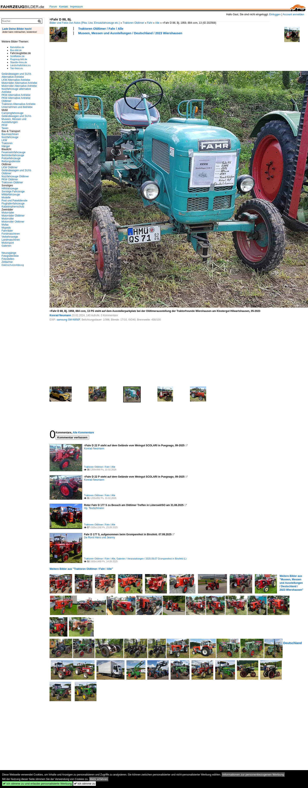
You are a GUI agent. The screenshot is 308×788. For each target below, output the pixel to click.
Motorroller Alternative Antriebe (19, 85)
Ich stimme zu (84, 783)
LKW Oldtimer (10, 167)
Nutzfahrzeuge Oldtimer (15, 176)
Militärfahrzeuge (11, 194)
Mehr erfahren (99, 779)
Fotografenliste (10, 255)
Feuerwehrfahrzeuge (13, 152)
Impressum (76, 6)
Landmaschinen (11, 239)
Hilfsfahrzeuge (10, 188)
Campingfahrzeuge (12, 113)
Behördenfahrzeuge (13, 155)
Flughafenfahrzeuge (13, 203)
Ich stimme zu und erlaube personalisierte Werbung (37, 783)
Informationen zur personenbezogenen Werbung (253, 774)
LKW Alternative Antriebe (16, 79)
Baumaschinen (10, 134)
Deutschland (292, 643)
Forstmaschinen (11, 233)
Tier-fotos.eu (16, 68)
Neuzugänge (9, 252)
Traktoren (7, 143)
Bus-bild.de (16, 50)
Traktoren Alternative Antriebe (19, 104)
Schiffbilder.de (17, 56)
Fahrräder (7, 230)
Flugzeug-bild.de (18, 59)
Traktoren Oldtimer (133, 22)
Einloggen (275, 14)
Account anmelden (293, 14)
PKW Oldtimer (10, 179)
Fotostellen (8, 258)
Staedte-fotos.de (18, 62)
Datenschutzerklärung (13, 265)
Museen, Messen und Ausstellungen (14, 121)
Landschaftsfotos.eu (20, 65)
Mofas (5, 224)
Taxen (5, 128)
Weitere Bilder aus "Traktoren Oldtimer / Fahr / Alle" (81, 568)
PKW (4, 125)
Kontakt (63, 6)
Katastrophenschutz (13, 206)
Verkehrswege (10, 236)
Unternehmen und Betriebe (17, 107)
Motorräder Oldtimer (13, 215)
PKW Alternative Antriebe (16, 95)
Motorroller (8, 218)
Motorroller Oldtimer (13, 221)
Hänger (6, 146)
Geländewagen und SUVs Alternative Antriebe (16, 75)
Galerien (6, 245)
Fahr (149, 22)
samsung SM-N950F (68, 319)
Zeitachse (7, 261)
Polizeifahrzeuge (11, 158)
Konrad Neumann (60, 315)
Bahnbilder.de (17, 47)
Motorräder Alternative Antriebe (19, 82)
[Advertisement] (128, 52)
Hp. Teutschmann (94, 508)
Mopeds (6, 227)
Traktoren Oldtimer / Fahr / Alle (100, 28)
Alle (157, 22)
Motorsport (8, 242)
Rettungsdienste (11, 161)
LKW (4, 140)
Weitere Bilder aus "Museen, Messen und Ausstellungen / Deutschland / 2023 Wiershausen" (291, 583)
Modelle (6, 197)
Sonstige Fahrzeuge (13, 191)
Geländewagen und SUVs (16, 116)
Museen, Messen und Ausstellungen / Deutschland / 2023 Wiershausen (130, 33)
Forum (53, 6)
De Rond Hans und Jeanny (99, 537)
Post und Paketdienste (14, 200)
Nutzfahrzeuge (10, 137)
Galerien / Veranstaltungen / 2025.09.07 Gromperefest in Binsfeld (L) (152, 558)
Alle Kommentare (83, 432)
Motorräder (8, 212)
